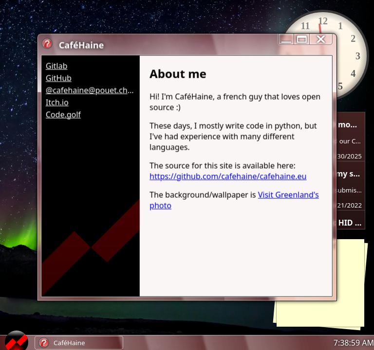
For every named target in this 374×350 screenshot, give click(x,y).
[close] (321, 39)
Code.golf (63, 114)
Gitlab (57, 65)
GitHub (59, 77)
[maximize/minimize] (301, 39)
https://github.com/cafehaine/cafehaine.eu (228, 176)
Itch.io (57, 102)
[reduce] (286, 39)
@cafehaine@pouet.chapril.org (91, 90)
